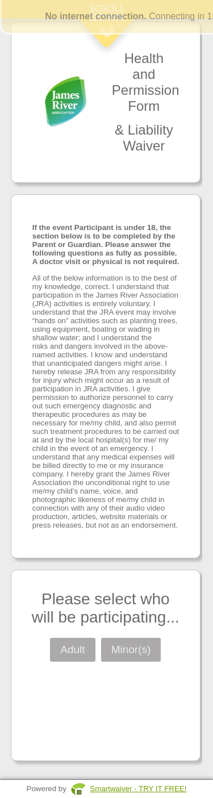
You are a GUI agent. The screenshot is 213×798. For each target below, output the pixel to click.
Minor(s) (131, 649)
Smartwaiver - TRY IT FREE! (138, 788)
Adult (72, 649)
